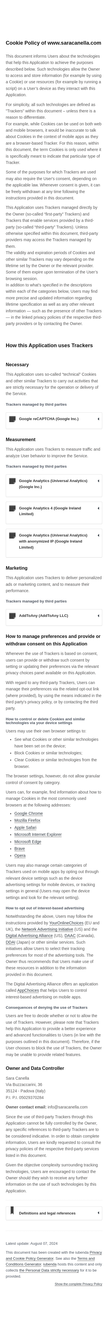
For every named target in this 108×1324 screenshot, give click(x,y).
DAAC (70, 935)
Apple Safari (25, 827)
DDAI (10, 942)
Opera (20, 855)
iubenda (49, 1264)
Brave (19, 848)
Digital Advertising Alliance (29, 935)
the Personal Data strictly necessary (49, 1270)
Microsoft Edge (27, 841)
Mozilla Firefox (27, 820)
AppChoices (28, 990)
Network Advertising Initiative (47, 929)
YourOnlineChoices (66, 923)
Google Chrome (28, 813)
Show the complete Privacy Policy (78, 1284)
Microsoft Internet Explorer (38, 834)
